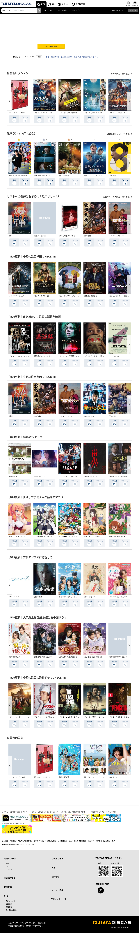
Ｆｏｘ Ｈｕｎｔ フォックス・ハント (23, 356)
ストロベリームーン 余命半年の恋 (97, 113)
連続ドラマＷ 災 (90, 476)
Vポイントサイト (59, 899)
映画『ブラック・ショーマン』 (20, 176)
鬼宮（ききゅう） (90, 597)
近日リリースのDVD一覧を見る (116, 197)
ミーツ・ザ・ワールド (17, 777)
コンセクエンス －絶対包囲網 (120, 296)
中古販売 (9, 907)
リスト (128, 5)
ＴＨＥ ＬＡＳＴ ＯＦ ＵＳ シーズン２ (75, 717)
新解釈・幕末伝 (40, 236)
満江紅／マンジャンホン (43, 356)
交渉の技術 (38, 597)
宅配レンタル (10, 901)
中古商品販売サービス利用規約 (56, 841)
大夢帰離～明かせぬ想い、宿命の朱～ (48, 657)
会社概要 (5, 841)
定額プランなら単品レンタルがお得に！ (104, 812)
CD (53, 4)
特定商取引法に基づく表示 (105, 841)
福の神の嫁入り (15, 657)
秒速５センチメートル (42, 176)
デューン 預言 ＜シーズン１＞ (96, 717)
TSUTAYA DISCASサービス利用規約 (31, 841)
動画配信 (8, 887)
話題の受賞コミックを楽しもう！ (13, 823)
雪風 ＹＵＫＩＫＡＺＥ (93, 176)
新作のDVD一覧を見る (120, 74)
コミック (65, 4)
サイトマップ (30, 844)
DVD (43, 4)
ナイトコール (114, 356)
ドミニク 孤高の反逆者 (68, 113)
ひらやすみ (13, 476)
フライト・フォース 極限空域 (45, 113)
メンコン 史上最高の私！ (119, 597)
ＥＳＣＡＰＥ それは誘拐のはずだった (73, 476)
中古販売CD (80, 4)
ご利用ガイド (115, 11)
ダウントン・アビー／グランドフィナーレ (24, 717)
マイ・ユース (14, 597)
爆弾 (11, 236)
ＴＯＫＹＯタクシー (116, 236)
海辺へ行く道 (64, 777)
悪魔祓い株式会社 (90, 296)
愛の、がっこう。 (40, 476)
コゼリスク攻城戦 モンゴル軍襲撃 (122, 113)
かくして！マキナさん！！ (19, 537)
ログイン (135, 5)
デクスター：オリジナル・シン (45, 717)
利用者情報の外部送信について (13, 844)
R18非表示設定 (11, 910)
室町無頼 (87, 236)
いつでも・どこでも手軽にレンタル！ (14, 812)
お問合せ (55, 876)
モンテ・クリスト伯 (41, 296)
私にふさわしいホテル (17, 113)
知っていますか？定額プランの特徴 (73, 812)
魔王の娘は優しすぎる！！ (119, 537)
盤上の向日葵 (64, 176)
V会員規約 (13, 841)
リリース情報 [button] (60, 10)
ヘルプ (124, 11)
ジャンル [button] (47, 10)
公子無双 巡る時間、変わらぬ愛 (96, 657)
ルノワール (113, 777)
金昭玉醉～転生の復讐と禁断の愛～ (72, 657)
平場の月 (112, 416)
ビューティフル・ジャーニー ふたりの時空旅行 (77, 296)
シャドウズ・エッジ (16, 296)
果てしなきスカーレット (68, 236)
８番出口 (112, 176)
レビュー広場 (57, 890)
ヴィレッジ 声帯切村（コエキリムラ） (73, 356)
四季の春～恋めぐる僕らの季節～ (71, 597)
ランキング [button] (74, 10)
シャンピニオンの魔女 (92, 537)
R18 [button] (131, 10)
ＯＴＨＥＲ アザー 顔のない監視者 (98, 356)
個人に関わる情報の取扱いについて (82, 841)
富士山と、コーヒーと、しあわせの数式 (98, 777)
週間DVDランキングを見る (118, 134)
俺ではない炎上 (90, 416)
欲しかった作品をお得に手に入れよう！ (45, 812)
